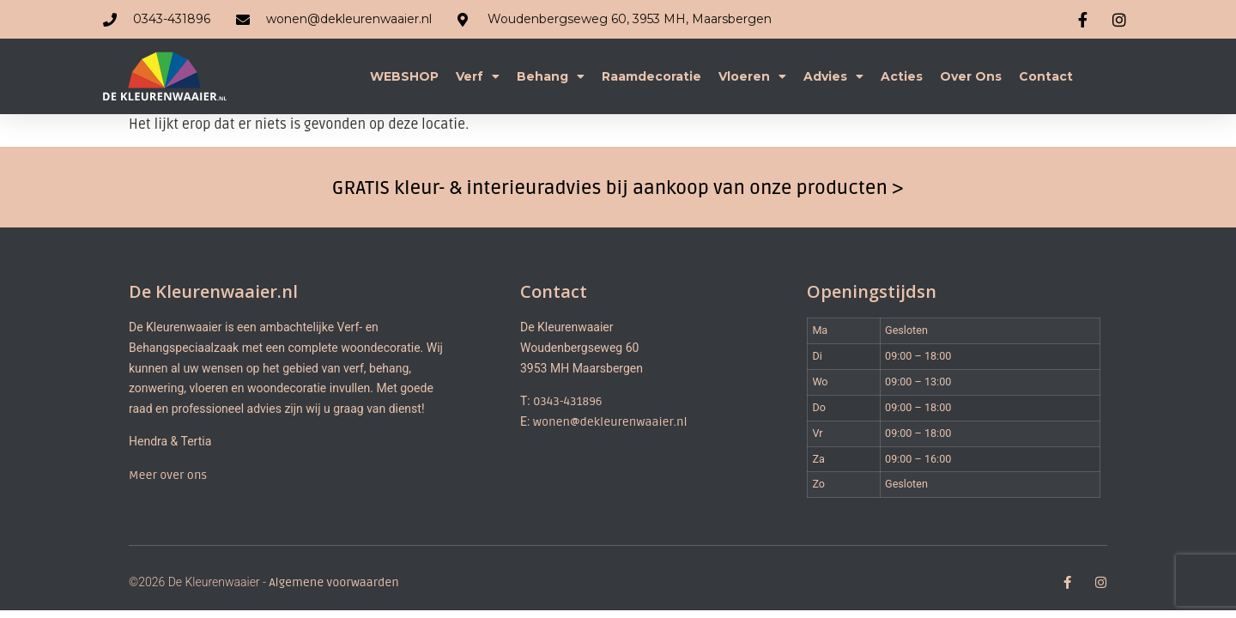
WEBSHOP (404, 76)
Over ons (971, 76)
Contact (1046, 76)
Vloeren (752, 76)
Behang (551, 76)
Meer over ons (168, 475)
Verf (478, 76)
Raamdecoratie (651, 76)
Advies (833, 76)
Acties (902, 76)
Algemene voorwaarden (333, 582)
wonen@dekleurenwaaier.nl (610, 422)
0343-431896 (567, 401)
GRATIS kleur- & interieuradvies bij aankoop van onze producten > (618, 188)
